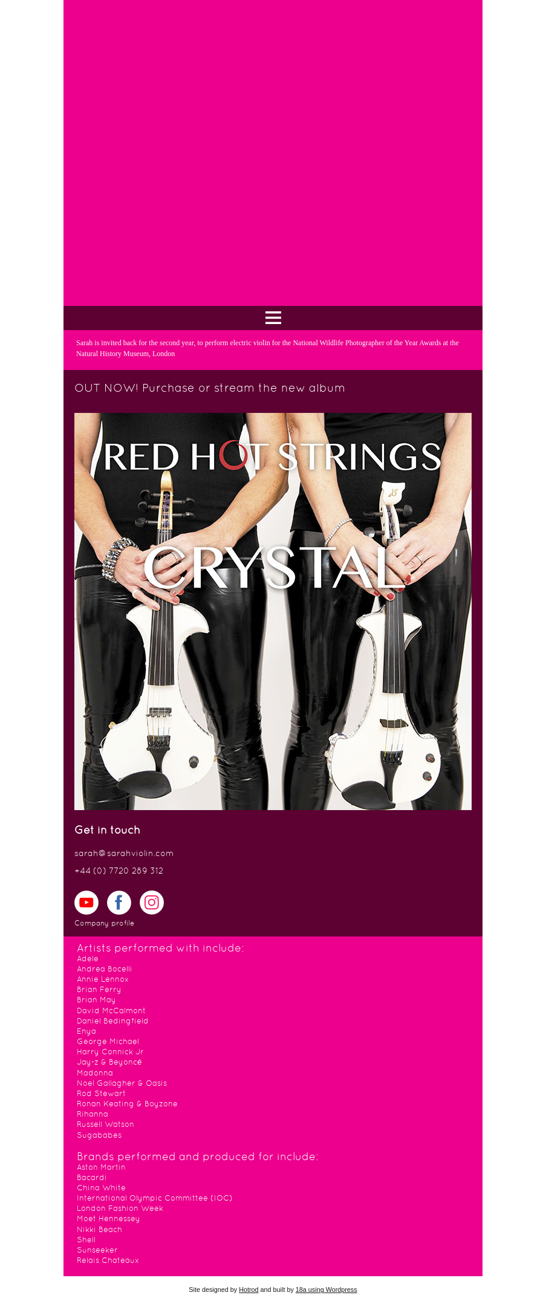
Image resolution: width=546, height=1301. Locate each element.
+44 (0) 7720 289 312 (118, 871)
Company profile (104, 924)
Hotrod (248, 1289)
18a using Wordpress (326, 1289)
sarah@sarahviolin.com (124, 854)
